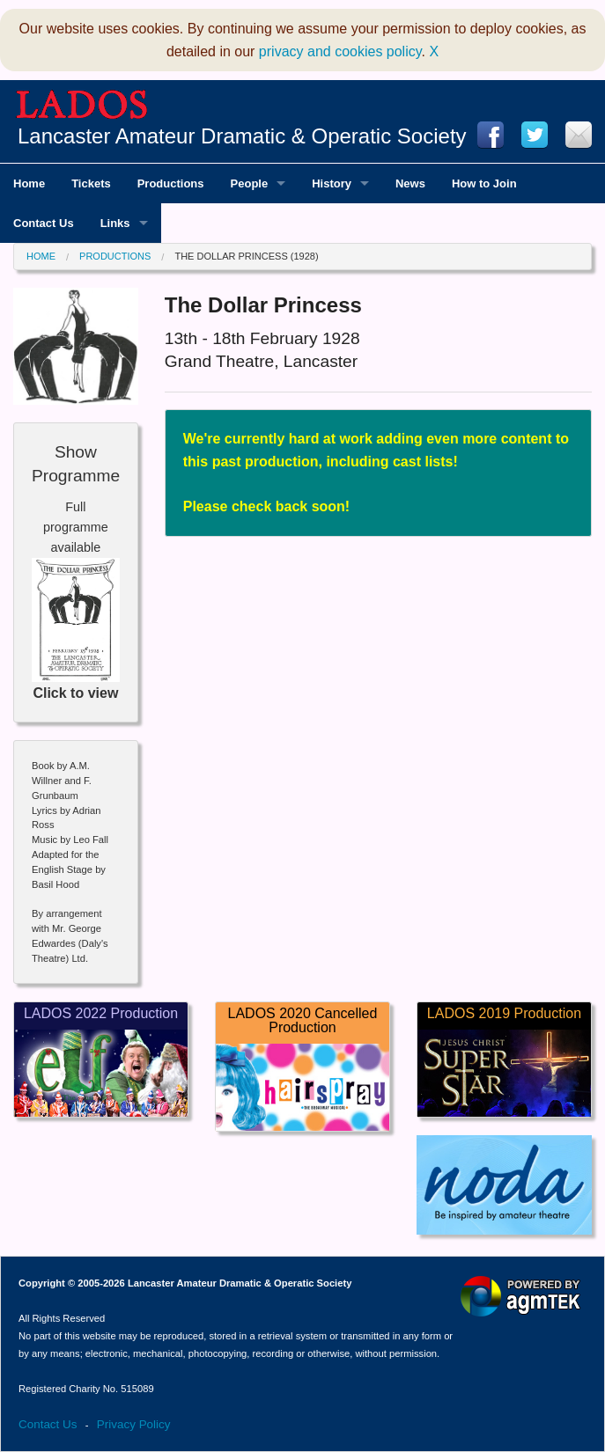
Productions (115, 256)
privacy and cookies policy (340, 51)
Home (40, 256)
